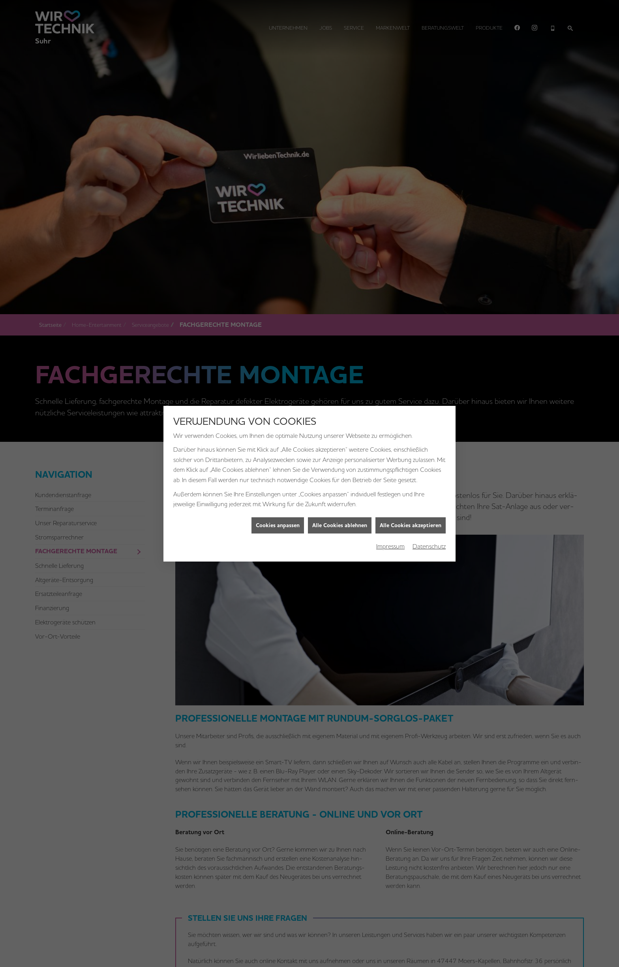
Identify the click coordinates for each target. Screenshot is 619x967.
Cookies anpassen (278, 482)
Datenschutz (429, 503)
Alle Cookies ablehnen (339, 482)
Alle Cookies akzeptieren (410, 482)
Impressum (390, 503)
